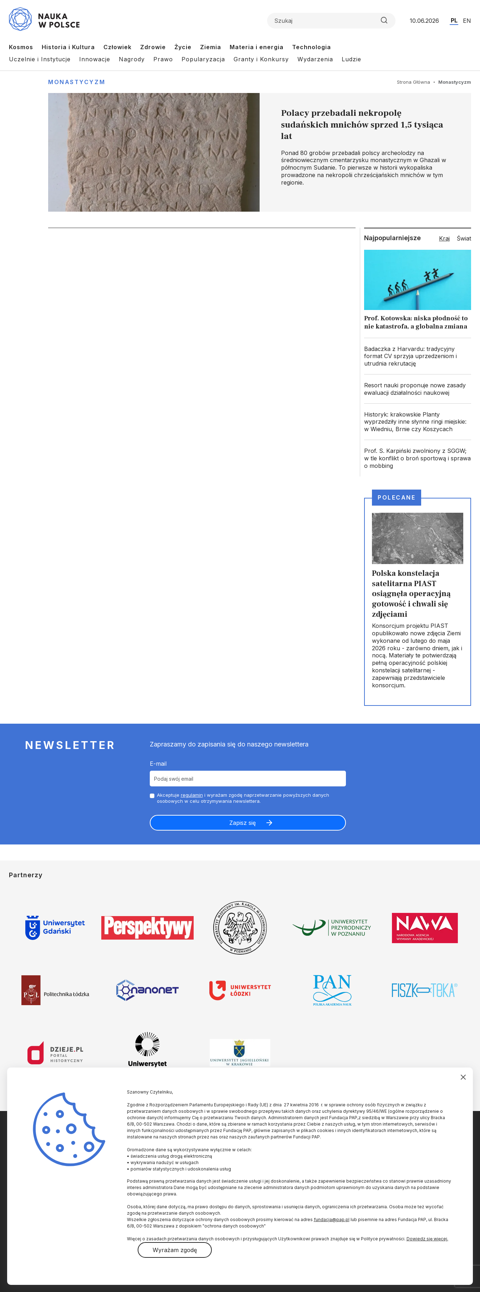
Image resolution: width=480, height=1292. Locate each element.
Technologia (311, 47)
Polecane (396, 497)
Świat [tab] (464, 238)
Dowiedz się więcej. (427, 1238)
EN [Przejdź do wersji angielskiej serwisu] (467, 20)
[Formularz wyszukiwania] (331, 21)
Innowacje (94, 59)
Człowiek (117, 47)
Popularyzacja (203, 59)
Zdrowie (153, 47)
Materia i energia (257, 47)
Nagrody (132, 59)
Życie (183, 47)
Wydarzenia (315, 59)
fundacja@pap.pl (331, 1219)
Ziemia (210, 47)
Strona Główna (413, 82)
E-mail (158, 763)
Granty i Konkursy (261, 59)
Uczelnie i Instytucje (40, 59)
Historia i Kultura (68, 47)
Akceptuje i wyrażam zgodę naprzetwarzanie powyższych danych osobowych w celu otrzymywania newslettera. (243, 798)
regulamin (192, 795)
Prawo (163, 59)
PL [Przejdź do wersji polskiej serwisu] (454, 20)
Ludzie (351, 59)
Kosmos (21, 47)
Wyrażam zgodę (175, 1250)
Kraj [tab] (444, 238)
